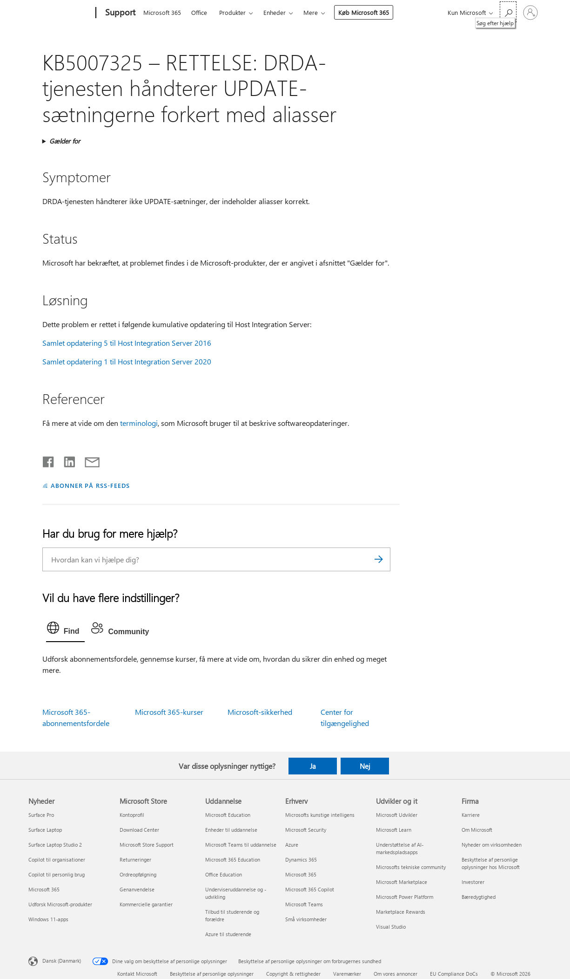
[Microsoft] (60, 13)
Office (199, 12)
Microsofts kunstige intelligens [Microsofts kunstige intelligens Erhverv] (320, 814)
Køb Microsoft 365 (363, 12)
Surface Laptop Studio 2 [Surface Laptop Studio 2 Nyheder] (55, 844)
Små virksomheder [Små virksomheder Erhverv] (306, 919)
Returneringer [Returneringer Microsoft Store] (135, 859)
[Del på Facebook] (48, 460)
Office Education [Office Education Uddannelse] (223, 874)
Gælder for (64, 141)
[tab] (65, 630)
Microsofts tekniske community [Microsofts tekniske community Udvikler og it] (411, 866)
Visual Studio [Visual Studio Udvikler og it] (391, 926)
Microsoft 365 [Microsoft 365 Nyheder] (44, 889)
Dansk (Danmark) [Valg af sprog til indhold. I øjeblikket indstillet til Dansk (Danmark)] (61, 960)
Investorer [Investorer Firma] (473, 881)
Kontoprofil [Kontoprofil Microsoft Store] (132, 814)
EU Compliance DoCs (454, 973)
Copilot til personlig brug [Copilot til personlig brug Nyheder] (56, 874)
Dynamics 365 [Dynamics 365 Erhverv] (301, 859)
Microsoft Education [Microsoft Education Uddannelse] (227, 814)
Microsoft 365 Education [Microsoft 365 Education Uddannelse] (232, 859)
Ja (313, 766)
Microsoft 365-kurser (169, 712)
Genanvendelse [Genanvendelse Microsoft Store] (137, 889)
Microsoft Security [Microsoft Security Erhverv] (305, 829)
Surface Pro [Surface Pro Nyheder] (41, 814)
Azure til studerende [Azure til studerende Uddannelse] (228, 934)
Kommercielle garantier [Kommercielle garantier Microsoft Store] (146, 904)
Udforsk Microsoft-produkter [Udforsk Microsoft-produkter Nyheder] (60, 904)
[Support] (119, 13)
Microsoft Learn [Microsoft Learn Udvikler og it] (393, 829)
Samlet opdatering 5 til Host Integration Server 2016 (126, 343)
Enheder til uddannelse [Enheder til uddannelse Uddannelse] (231, 829)
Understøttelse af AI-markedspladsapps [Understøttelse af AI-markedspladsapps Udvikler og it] (399, 848)
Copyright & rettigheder (293, 973)
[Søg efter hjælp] (508, 11)
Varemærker (347, 973)
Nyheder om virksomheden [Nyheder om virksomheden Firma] (492, 844)
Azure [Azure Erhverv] (291, 844)
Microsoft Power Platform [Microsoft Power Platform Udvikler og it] (404, 896)
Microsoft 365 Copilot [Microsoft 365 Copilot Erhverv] (309, 889)
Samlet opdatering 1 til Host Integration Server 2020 (126, 361)
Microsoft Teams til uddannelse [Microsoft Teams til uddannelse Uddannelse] (240, 844)
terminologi (139, 423)
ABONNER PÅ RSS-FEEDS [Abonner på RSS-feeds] (90, 485)
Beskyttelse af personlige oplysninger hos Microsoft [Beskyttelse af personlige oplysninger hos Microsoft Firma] (491, 863)
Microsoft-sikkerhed (260, 712)
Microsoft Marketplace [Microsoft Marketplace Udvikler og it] (401, 881)
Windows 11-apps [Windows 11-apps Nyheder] (48, 919)
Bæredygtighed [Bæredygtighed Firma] (479, 896)
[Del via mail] (88, 460)
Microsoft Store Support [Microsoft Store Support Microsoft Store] (147, 844)
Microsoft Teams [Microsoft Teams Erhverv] (304, 904)
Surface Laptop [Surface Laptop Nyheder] (45, 829)
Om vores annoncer (395, 973)
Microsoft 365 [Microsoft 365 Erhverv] (300, 874)
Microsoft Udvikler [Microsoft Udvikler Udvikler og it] (396, 814)
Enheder (274, 12)
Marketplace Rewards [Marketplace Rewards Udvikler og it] (400, 911)
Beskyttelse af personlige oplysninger (212, 973)
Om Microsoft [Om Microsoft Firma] (477, 829)
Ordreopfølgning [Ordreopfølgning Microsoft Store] (138, 874)
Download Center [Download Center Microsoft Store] (139, 829)
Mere (310, 12)
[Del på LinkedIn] (65, 460)
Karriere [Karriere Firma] (471, 814)
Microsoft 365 (162, 12)
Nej (365, 766)
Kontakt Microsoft (137, 973)
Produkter (232, 12)
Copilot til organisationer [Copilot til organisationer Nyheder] (56, 859)
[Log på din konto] (530, 12)
